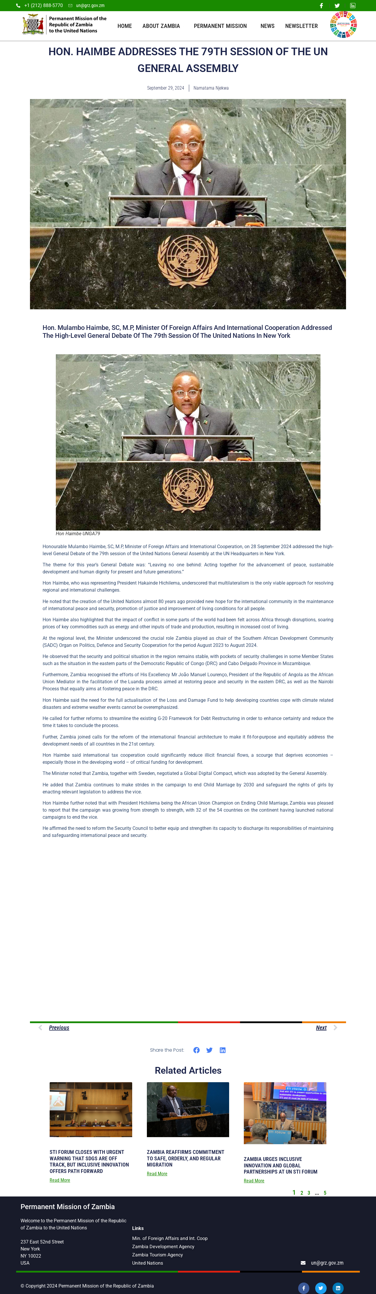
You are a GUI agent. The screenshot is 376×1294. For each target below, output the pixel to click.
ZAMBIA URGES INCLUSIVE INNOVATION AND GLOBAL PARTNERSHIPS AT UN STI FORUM (281, 1165)
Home (125, 25)
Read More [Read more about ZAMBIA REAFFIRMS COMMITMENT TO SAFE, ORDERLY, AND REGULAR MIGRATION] (157, 1174)
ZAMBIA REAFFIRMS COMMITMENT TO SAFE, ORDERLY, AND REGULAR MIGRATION (185, 1158)
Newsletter (301, 25)
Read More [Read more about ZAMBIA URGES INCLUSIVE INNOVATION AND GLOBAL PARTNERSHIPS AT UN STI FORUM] (254, 1181)
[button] (196, 1050)
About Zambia (162, 25)
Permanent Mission (222, 25)
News (268, 25)
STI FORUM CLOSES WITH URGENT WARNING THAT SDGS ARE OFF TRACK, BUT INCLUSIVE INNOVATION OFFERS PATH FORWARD (89, 1161)
